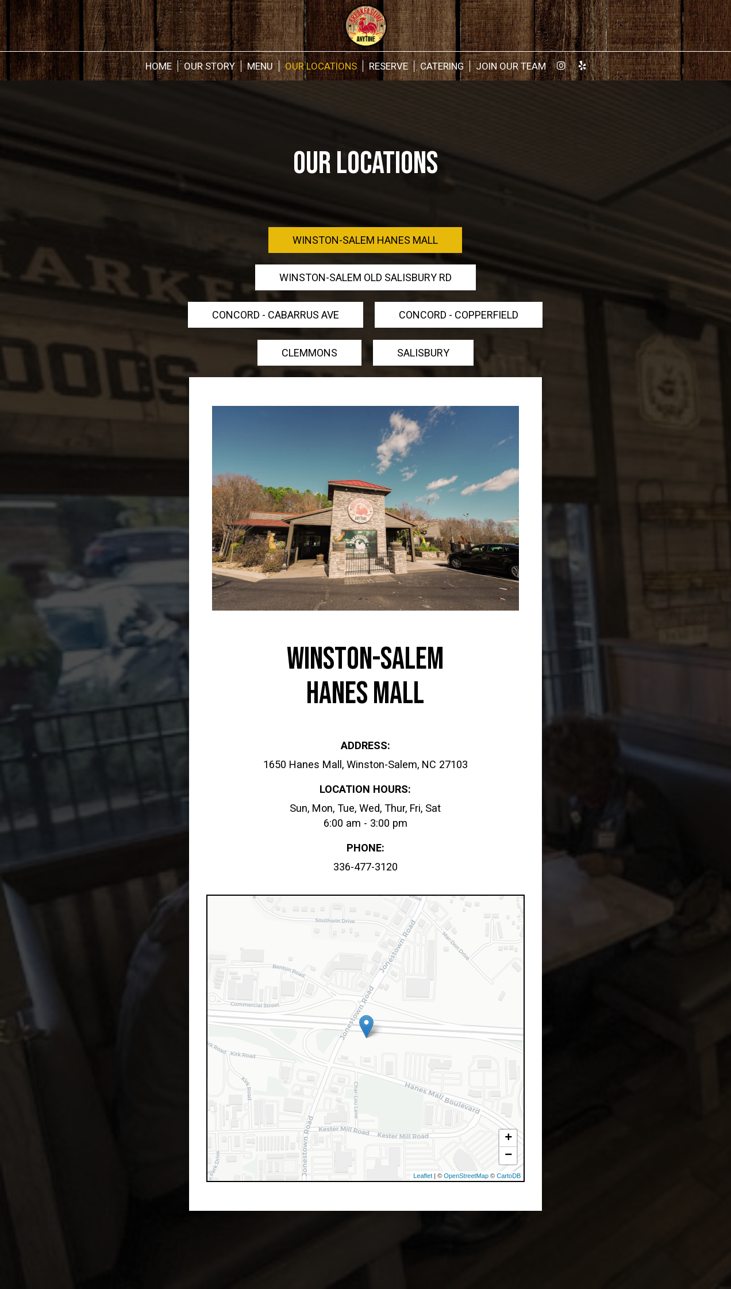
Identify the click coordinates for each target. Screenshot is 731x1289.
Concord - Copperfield (458, 315)
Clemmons (309, 353)
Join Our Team (511, 66)
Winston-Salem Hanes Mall (365, 240)
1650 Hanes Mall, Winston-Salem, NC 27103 (365, 764)
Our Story (209, 66)
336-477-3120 (365, 867)
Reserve (388, 66)
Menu (260, 66)
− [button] (508, 1155)
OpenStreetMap (466, 1175)
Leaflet (422, 1175)
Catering (442, 66)
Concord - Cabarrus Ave (275, 315)
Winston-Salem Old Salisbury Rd (365, 277)
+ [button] (508, 1138)
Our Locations (321, 66)
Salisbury (423, 353)
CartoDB (509, 1175)
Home (158, 66)
